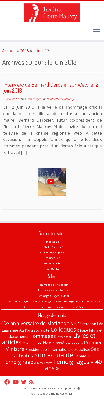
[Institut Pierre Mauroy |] (52, 12)
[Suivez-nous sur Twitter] (25, 382)
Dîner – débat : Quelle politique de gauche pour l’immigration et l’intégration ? (53, 301)
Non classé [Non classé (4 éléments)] (54, 343)
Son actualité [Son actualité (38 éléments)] (54, 354)
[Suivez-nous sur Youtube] (16, 382)
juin (36, 50)
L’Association (52, 257)
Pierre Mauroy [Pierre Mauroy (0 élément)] (74, 343)
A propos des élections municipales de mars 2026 (53, 307)
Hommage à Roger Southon (53, 296)
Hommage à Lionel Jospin (53, 284)
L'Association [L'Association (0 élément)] (64, 337)
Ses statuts (52, 268)
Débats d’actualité (52, 247)
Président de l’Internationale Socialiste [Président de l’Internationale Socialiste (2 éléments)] (57, 349)
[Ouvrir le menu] (96, 31)
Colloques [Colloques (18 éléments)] (63, 329)
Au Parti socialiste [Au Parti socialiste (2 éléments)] (34, 330)
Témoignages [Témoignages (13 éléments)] (19, 361)
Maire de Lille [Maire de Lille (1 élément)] (32, 343)
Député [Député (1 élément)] (82, 330)
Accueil (9, 50)
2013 (24, 50)
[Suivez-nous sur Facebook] (8, 382)
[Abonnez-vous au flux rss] (32, 382)
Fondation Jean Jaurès (53, 252)
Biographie (52, 241)
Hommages (34, 99)
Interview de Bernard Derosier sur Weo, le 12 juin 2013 (50, 87)
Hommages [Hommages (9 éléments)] (42, 335)
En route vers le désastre (53, 290)
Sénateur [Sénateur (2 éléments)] (82, 356)
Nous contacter (52, 263)
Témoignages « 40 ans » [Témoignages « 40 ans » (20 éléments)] (73, 365)
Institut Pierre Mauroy (60, 99)
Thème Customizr (61, 393)
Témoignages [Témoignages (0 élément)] (44, 362)
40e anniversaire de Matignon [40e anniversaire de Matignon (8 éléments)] (35, 323)
